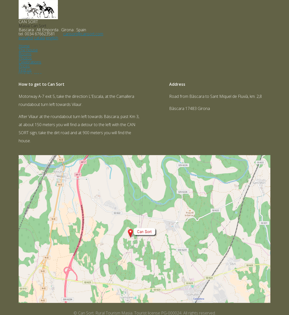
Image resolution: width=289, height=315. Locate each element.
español (26, 38)
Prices (24, 66)
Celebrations (30, 62)
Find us (25, 70)
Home (24, 46)
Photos (25, 58)
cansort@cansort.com (83, 34)
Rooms (25, 54)
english (52, 38)
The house (28, 50)
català (39, 38)
